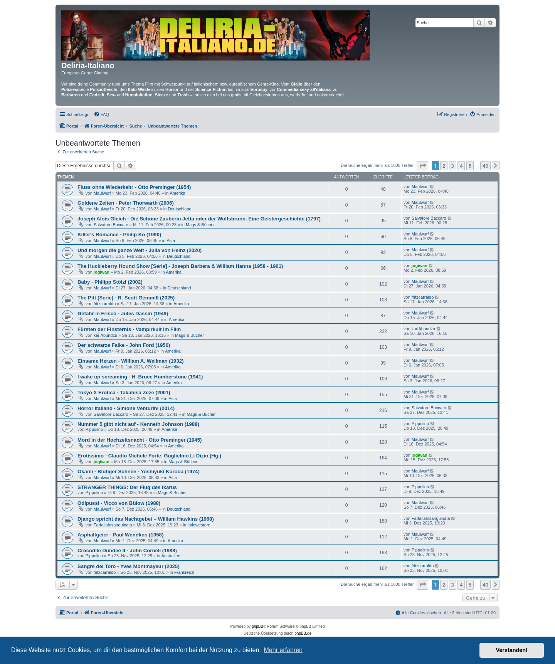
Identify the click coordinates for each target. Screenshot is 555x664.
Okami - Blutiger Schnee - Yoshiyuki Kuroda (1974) (138, 471)
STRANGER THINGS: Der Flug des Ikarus (127, 487)
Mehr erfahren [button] (283, 650)
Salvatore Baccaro (111, 224)
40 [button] (485, 165)
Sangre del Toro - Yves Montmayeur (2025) (128, 566)
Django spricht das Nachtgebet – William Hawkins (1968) (145, 519)
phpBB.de (302, 633)
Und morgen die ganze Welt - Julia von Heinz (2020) (139, 250)
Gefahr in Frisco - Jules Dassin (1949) (122, 313)
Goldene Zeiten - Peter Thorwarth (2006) (125, 203)
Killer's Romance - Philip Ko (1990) (119, 234)
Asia (170, 240)
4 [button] (461, 165)
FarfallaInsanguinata (113, 525)
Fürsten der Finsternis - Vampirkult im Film (129, 329)
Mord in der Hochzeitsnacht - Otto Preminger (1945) (139, 440)
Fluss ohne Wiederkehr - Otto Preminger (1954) (134, 187)
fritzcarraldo (105, 303)
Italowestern (198, 525)
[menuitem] (101, 114)
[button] (422, 165)
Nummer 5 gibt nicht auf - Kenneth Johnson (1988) (138, 424)
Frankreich (184, 572)
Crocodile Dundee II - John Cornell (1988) (127, 550)
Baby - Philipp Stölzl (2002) (110, 282)
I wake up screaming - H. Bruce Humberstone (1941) (140, 377)
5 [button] (470, 165)
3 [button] (452, 165)
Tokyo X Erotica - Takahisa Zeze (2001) (123, 392)
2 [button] (443, 165)
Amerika (177, 193)
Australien (170, 555)
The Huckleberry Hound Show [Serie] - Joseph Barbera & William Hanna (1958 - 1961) (180, 266)
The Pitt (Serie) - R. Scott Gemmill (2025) (126, 298)
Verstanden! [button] (512, 650)
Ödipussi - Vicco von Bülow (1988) (118, 503)
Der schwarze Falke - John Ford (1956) (123, 345)
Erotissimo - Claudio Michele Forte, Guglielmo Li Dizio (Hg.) (149, 456)
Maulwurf (102, 193)
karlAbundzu (105, 335)
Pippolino (94, 429)
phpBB (257, 626)
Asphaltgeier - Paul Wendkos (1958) (120, 535)
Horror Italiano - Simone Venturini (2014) (126, 408)
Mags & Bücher (200, 224)
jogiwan (101, 272)
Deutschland (180, 209)
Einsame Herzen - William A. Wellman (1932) (130, 361)
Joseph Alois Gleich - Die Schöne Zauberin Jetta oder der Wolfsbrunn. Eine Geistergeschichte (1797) (199, 219)
